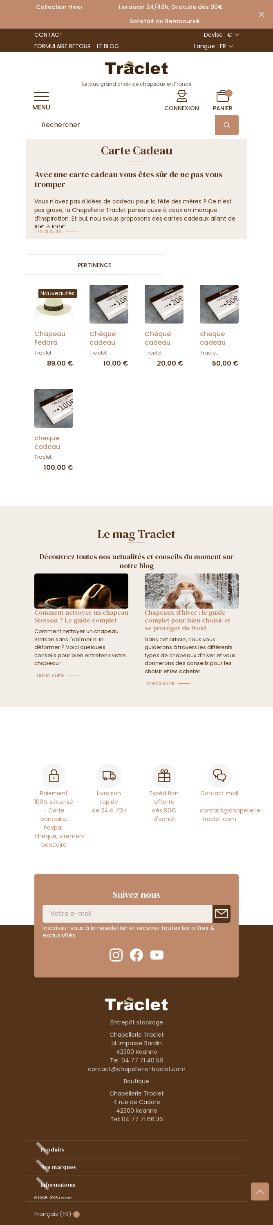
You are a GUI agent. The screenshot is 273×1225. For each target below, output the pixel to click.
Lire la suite (50, 675)
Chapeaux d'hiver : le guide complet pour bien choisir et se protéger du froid (187, 620)
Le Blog (108, 46)
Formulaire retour (62, 46)
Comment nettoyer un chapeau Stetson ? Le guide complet (81, 616)
